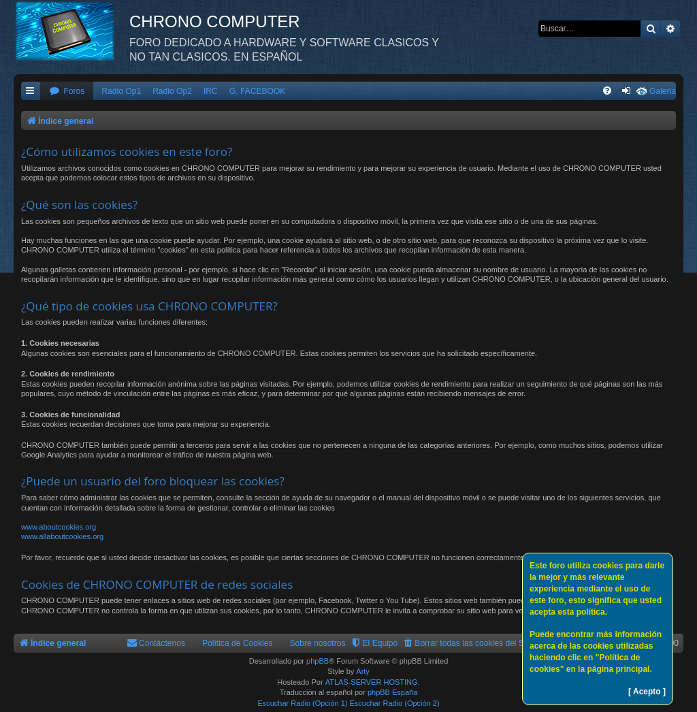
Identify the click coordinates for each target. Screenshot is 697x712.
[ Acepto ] (647, 691)
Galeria (662, 91)
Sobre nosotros (318, 643)
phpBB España (392, 692)
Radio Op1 (121, 91)
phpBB (317, 661)
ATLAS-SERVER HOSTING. (372, 682)
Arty (363, 671)
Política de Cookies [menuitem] (237, 643)
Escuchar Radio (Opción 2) (395, 703)
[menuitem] (67, 91)
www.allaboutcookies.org (62, 536)
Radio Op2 (172, 91)
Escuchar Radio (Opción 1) (302, 703)
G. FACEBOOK (257, 91)
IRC (211, 91)
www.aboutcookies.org (58, 527)
